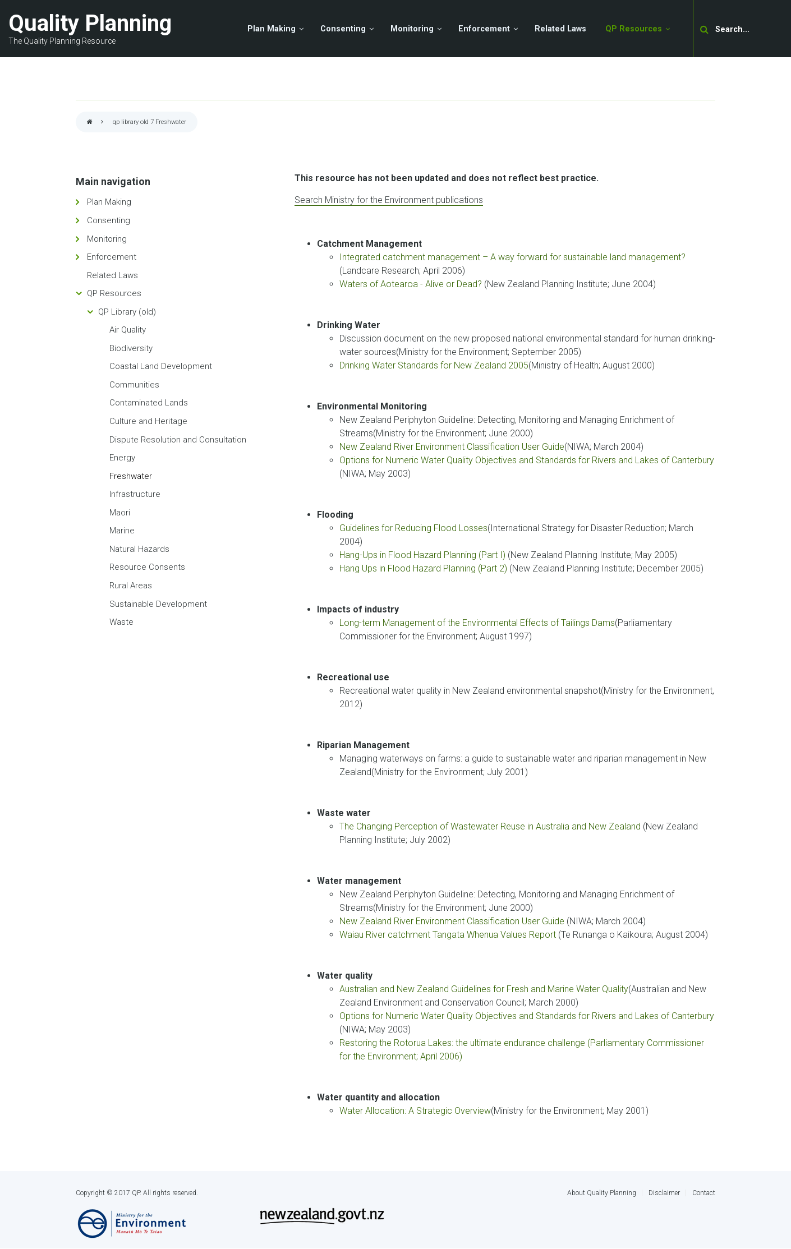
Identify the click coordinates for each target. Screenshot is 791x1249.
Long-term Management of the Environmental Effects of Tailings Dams (477, 622)
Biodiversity (131, 348)
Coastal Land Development (160, 366)
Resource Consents (147, 567)
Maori (119, 513)
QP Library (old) (127, 312)
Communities (134, 385)
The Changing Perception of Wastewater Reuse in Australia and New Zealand (491, 826)
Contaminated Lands (148, 403)
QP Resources (114, 293)
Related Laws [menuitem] (560, 29)
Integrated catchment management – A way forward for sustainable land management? (512, 257)
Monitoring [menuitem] (412, 29)
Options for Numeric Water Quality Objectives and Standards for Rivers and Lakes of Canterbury (526, 460)
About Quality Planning (601, 1193)
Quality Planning (90, 23)
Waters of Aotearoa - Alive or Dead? (410, 284)
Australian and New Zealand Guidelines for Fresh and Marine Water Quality (483, 989)
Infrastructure (134, 494)
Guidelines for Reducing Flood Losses (413, 528)
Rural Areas (130, 585)
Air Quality (127, 330)
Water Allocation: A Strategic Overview (415, 1110)
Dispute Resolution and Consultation (177, 440)
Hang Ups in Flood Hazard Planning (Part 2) (423, 568)
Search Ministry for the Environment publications (389, 200)
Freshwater (130, 476)
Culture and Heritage (148, 421)
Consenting (108, 220)
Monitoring (107, 239)
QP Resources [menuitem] (633, 29)
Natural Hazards (139, 549)
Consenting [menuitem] (343, 29)
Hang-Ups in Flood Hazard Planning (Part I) (422, 555)
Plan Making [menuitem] (271, 29)
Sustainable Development (158, 604)
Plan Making (109, 202)
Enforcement (111, 257)
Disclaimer (664, 1193)
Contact (703, 1193)
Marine (122, 531)
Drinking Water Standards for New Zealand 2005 (433, 365)
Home (90, 122)
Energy (122, 458)
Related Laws (112, 275)
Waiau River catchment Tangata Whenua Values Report (448, 934)
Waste (121, 622)
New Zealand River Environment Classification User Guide (451, 446)
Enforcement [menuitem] (484, 29)
